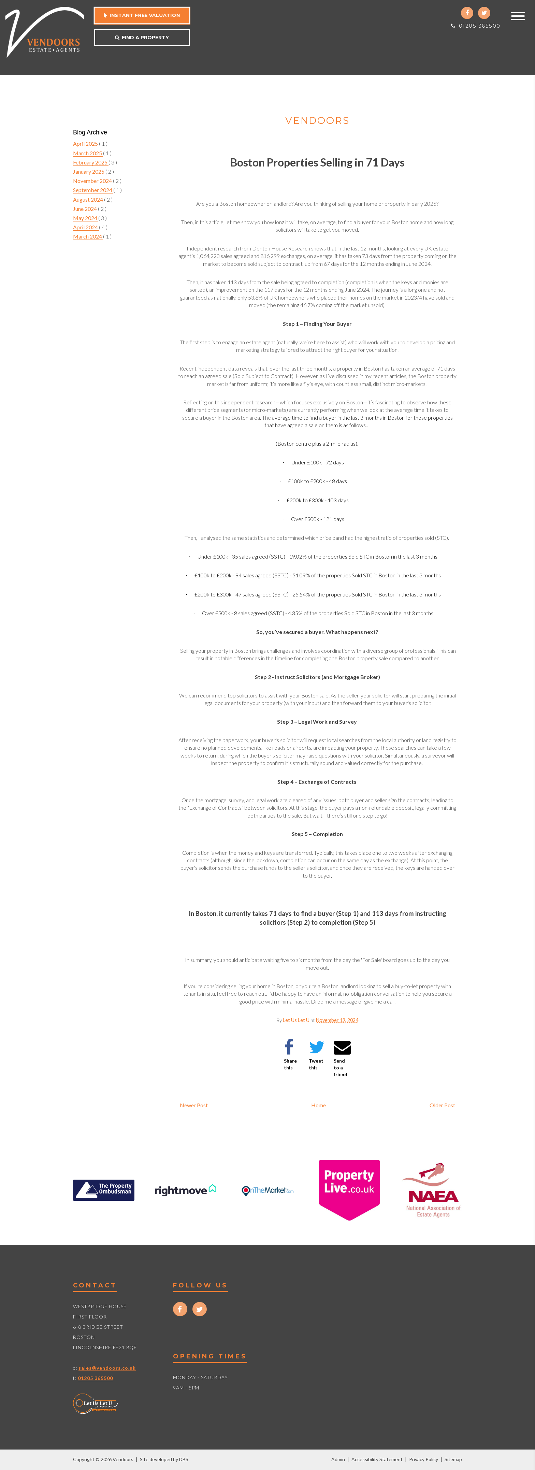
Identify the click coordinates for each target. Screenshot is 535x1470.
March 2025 (88, 153)
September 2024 (93, 190)
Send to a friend (342, 1058)
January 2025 (89, 171)
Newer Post (194, 1105)
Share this (290, 1054)
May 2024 (85, 218)
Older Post (442, 1105)
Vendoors (317, 120)
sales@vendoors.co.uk (107, 1367)
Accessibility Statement (377, 1459)
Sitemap (453, 1459)
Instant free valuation (142, 15)
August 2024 (88, 199)
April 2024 (86, 227)
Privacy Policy (423, 1459)
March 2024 (88, 236)
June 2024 (85, 208)
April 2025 (86, 143)
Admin (338, 1459)
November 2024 (93, 180)
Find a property (142, 37)
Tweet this (316, 1054)
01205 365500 (476, 26)
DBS (183, 1459)
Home (318, 1105)
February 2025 (91, 162)
